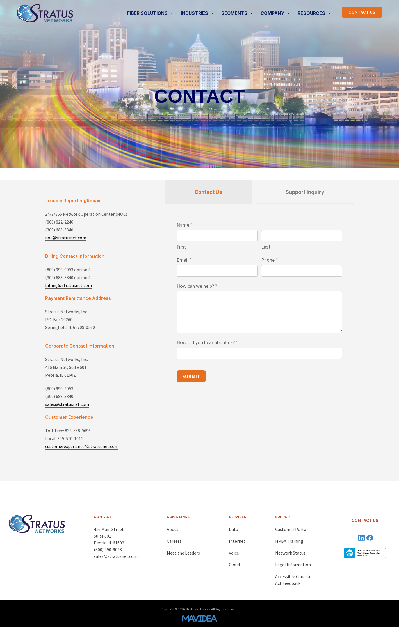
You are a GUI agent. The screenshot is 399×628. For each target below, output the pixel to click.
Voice (234, 553)
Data (233, 529)
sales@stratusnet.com (67, 404)
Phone (269, 260)
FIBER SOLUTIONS (150, 13)
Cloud (234, 564)
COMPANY (276, 13)
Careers (174, 541)
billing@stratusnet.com (68, 285)
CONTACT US (361, 12)
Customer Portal (291, 529)
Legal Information (293, 564)
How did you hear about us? (207, 342)
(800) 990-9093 (108, 549)
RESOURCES (314, 13)
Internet (237, 541)
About (173, 529)
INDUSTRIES (197, 13)
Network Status (290, 553)
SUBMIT (191, 376)
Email (184, 260)
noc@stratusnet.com (65, 237)
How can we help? (197, 286)
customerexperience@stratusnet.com (81, 446)
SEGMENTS (237, 13)
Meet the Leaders (183, 553)
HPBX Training (289, 541)
